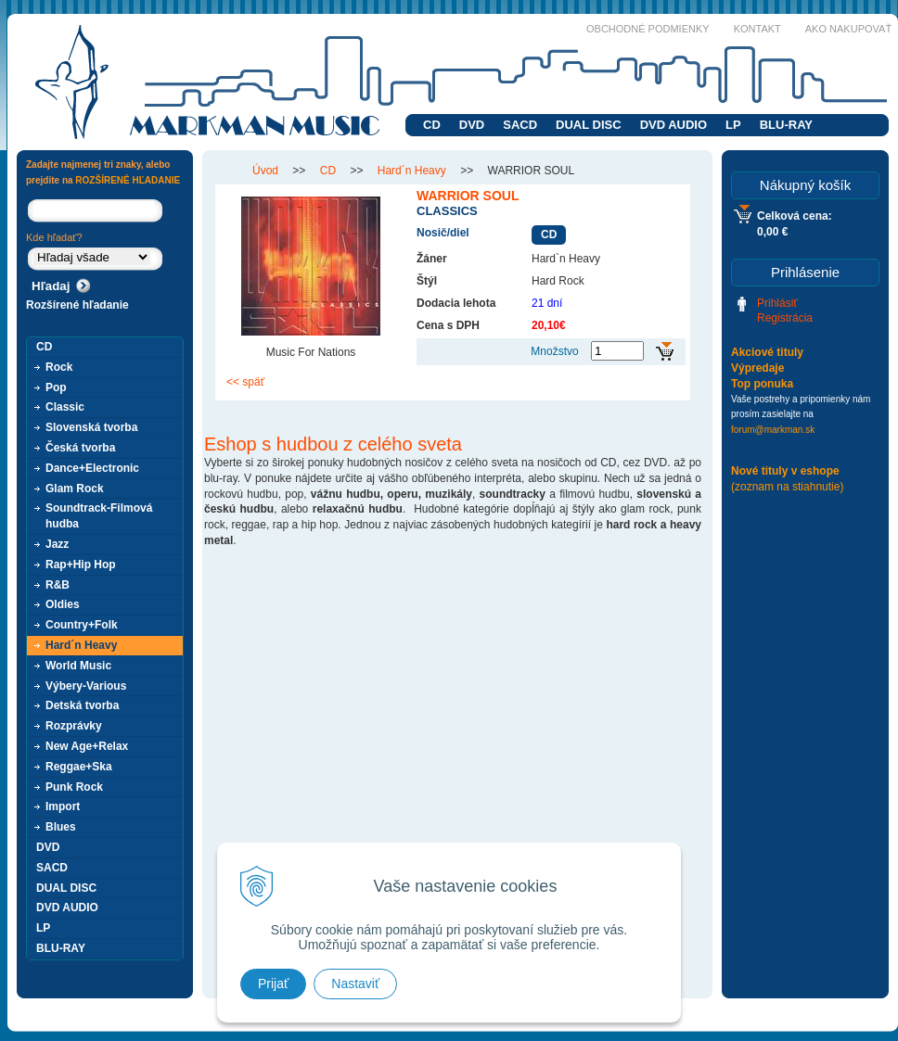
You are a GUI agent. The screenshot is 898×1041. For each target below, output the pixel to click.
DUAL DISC (589, 125)
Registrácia (785, 317)
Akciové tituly (767, 352)
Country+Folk (81, 624)
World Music (78, 665)
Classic (64, 406)
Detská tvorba (82, 705)
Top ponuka (762, 383)
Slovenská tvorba (91, 427)
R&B (57, 584)
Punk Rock (74, 787)
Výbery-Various (85, 685)
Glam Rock (74, 488)
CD (432, 125)
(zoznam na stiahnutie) (787, 486)
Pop (56, 387)
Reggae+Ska (78, 766)
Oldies (62, 604)
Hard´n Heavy (81, 645)
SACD (520, 125)
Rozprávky (73, 725)
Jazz (57, 544)
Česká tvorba (80, 447)
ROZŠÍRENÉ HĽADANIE (127, 180)
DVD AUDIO (673, 125)
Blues (60, 826)
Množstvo (554, 351)
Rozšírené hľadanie (77, 304)
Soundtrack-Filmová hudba (98, 515)
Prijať (273, 983)
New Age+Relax (86, 746)
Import (62, 806)
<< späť (245, 381)
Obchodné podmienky (648, 28)
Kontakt (757, 28)
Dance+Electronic (92, 468)
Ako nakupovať (848, 28)
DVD (471, 125)
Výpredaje (757, 368)
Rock (58, 367)
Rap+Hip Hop (80, 564)
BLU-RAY (786, 125)
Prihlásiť (777, 303)
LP (733, 125)
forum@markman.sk (773, 430)
